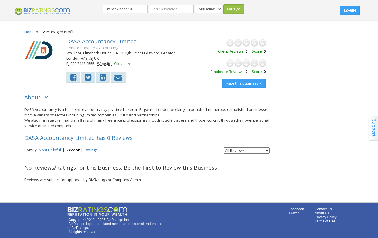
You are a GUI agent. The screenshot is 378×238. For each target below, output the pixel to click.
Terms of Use (325, 221)
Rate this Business (244, 83)
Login (350, 10)
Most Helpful (50, 150)
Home (29, 31)
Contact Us (323, 209)
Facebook (296, 209)
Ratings (91, 150)
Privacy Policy (326, 217)
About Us (322, 213)
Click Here (123, 63)
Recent (73, 150)
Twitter (293, 213)
